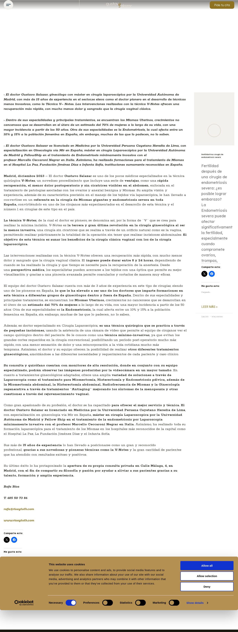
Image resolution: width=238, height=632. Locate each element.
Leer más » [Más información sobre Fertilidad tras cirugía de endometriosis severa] (209, 312)
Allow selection (207, 598)
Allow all (207, 587)
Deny (207, 608)
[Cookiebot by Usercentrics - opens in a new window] (24, 625)
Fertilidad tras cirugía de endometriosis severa (210, 158)
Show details (195, 624)
